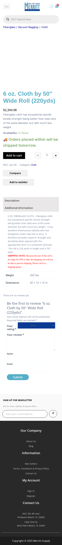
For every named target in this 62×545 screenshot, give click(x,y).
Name (10, 353)
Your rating (11, 327)
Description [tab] (12, 200)
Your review (15, 334)
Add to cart (14, 155)
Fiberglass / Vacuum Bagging (20, 27)
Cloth (44, 27)
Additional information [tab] (19, 207)
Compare (15, 173)
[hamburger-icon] (6, 6)
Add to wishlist (18, 182)
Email (10, 364)
